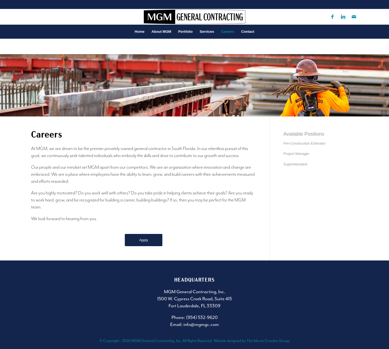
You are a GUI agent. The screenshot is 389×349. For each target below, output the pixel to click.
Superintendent (295, 164)
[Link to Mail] (354, 17)
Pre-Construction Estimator (304, 143)
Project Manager (296, 154)
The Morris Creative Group (268, 340)
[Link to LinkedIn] (343, 17)
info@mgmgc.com (201, 324)
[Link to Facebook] (332, 17)
